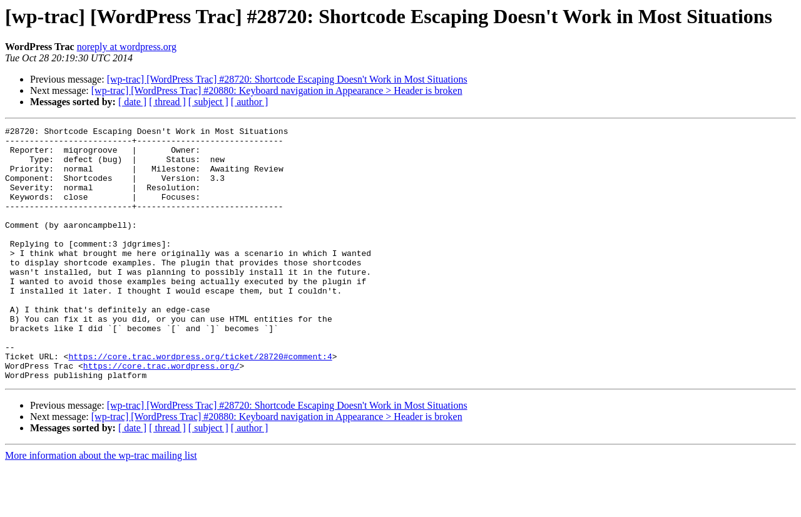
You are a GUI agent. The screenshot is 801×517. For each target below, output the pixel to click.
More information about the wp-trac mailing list (101, 506)
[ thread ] (167, 101)
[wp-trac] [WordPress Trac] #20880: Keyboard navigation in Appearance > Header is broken (276, 90)
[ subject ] (208, 101)
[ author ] (249, 101)
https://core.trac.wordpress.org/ (161, 414)
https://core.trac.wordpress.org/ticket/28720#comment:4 (200, 403)
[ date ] (132, 101)
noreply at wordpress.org (126, 46)
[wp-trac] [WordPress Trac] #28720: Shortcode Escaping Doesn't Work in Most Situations (287, 79)
